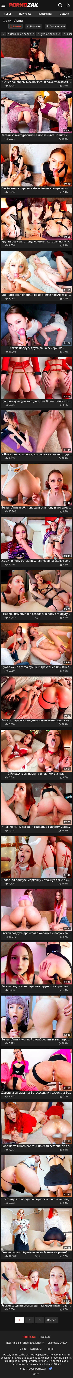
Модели (64, 13)
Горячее (33, 26)
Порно (49, 1348)
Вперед (51, 1320)
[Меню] (4, 5)
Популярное (55, 26)
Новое (7, 13)
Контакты (36, 1348)
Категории (45, 13)
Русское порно (49, 34)
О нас (23, 1348)
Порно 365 (25, 13)
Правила (45, 1336)
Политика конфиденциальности (25, 1342)
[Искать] (61, 5)
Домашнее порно (21, 34)
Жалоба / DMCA (57, 1342)
